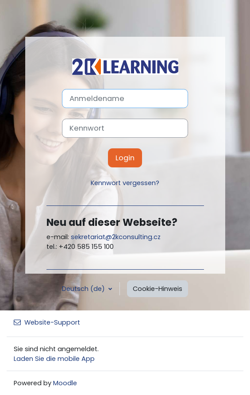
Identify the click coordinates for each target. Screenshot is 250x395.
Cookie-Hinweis (157, 288)
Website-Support (47, 322)
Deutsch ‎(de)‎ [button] (84, 288)
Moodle (65, 383)
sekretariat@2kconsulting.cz (116, 236)
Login (125, 157)
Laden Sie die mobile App (54, 358)
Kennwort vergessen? (125, 182)
